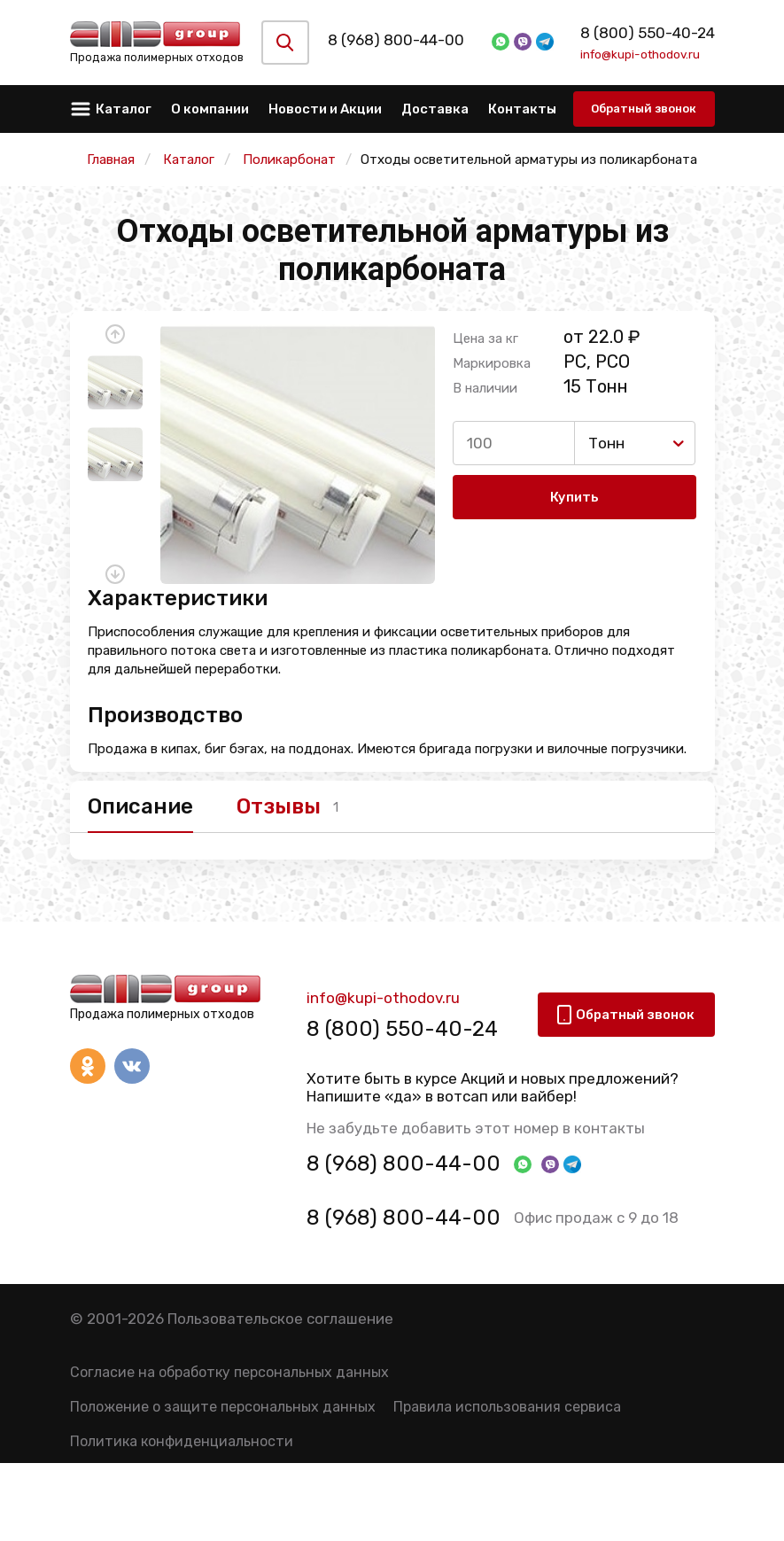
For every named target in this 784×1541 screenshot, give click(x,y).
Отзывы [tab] (279, 806)
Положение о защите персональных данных (223, 1406)
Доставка (435, 109)
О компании (210, 109)
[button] (115, 334)
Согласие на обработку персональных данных (229, 1372)
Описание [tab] (140, 806)
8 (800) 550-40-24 (646, 33)
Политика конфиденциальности (181, 1441)
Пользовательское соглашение (280, 1318)
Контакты (522, 109)
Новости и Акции (325, 109)
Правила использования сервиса (507, 1406)
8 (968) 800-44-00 (407, 40)
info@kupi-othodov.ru (639, 54)
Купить (574, 497)
